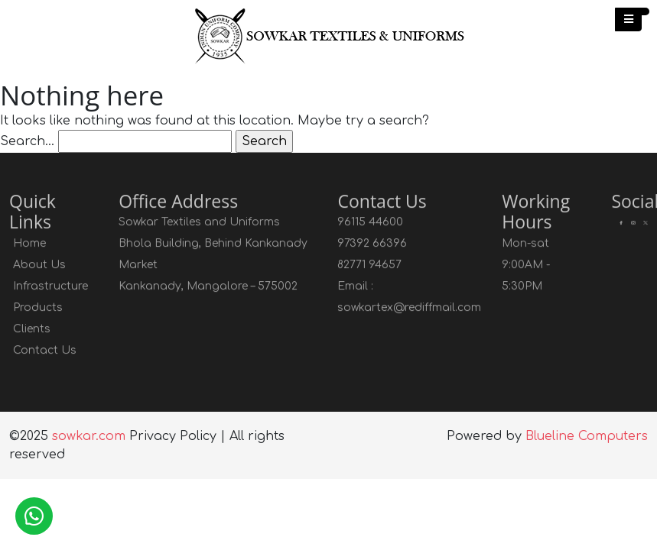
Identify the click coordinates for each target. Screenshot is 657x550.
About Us (39, 265)
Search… (27, 141)
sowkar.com (88, 436)
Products (38, 308)
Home (29, 244)
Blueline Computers (586, 436)
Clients (31, 329)
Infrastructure (50, 287)
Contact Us (44, 351)
